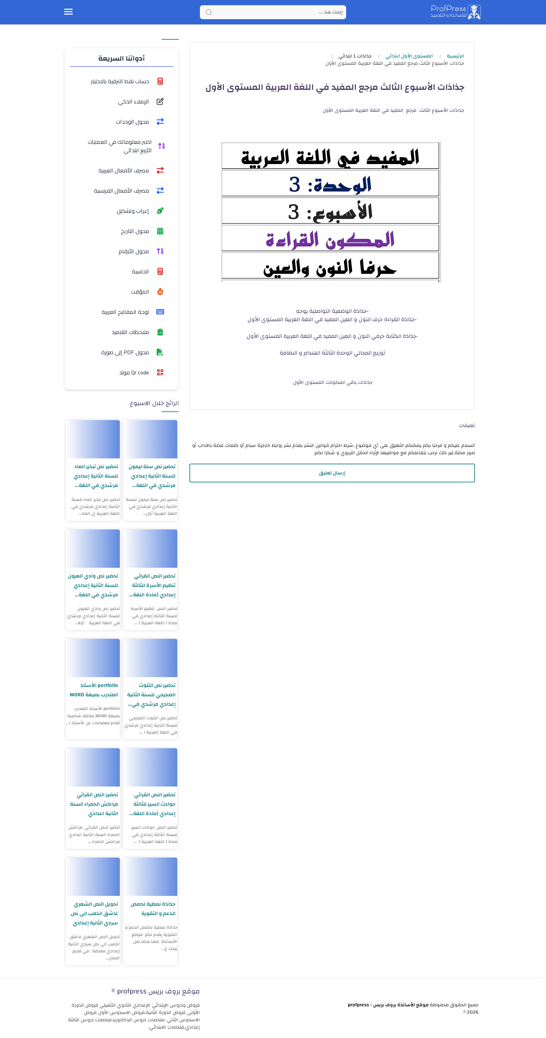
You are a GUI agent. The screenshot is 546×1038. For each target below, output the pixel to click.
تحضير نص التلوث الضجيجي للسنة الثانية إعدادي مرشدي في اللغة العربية (151, 695)
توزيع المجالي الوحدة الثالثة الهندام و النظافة (332, 353)
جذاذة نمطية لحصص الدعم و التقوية (153, 908)
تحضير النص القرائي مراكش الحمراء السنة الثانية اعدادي (94, 804)
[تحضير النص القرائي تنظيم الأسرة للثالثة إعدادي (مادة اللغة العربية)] (150, 548)
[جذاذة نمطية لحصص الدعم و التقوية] (150, 877)
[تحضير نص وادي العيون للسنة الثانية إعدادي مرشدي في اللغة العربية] (93, 548)
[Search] (273, 12)
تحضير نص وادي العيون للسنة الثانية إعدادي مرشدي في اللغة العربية (93, 585)
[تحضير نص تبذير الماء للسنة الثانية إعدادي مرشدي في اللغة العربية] (93, 439)
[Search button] (209, 12)
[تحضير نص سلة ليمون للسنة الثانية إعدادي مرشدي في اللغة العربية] (150, 439)
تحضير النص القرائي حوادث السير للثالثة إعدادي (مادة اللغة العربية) (154, 804)
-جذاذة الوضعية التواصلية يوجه (332, 311)
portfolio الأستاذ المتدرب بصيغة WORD (93, 690)
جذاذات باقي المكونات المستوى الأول (332, 382)
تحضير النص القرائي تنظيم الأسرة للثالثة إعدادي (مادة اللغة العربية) (154, 585)
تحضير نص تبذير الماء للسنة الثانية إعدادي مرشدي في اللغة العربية (95, 476)
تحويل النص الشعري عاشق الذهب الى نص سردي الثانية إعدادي (94, 913)
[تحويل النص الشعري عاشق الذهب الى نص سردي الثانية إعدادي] (93, 877)
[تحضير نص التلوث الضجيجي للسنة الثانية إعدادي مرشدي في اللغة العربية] (150, 658)
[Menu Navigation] (68, 12)
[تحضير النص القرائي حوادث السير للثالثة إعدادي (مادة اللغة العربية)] (150, 767)
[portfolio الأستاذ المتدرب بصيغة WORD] (93, 658)
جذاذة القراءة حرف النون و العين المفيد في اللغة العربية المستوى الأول (331, 319)
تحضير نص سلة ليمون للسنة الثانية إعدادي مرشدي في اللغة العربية (152, 476)
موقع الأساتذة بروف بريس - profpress (388, 1004)
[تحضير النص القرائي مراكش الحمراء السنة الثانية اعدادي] (93, 767)
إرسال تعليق (332, 473)
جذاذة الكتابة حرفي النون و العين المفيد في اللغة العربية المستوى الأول (331, 336)
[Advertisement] (332, 545)
